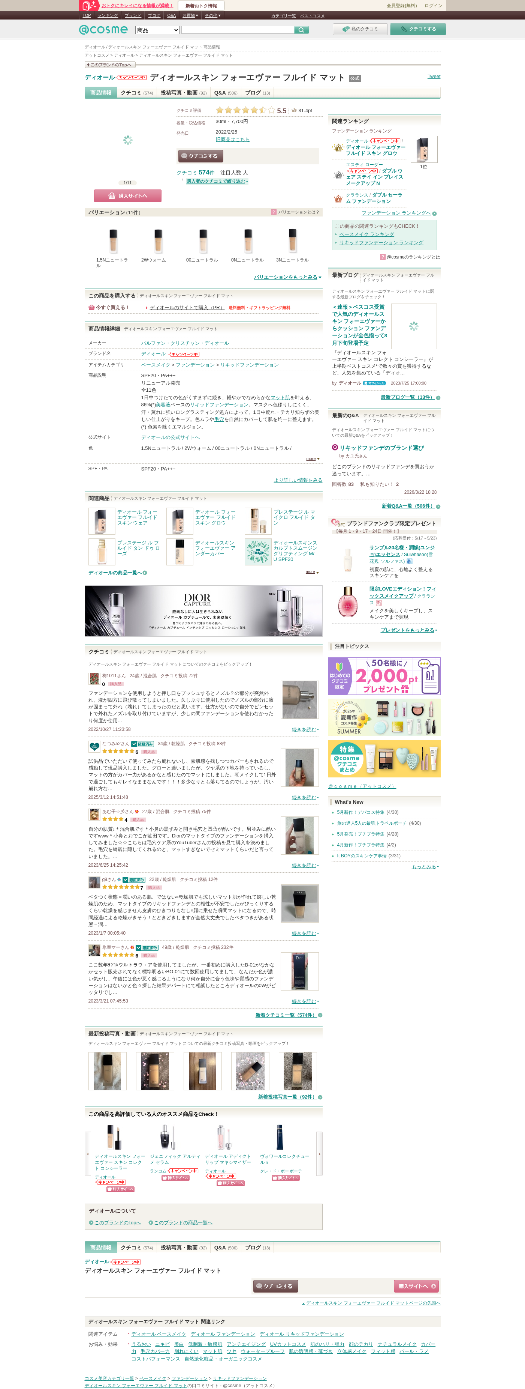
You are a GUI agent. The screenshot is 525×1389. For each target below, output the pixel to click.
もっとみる (424, 866)
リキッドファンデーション (249, 365)
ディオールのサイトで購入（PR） (187, 307)
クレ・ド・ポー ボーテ (281, 1171)
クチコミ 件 (195, 173)
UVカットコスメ (288, 1344)
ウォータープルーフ (263, 1351)
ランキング (107, 15)
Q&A (171, 15)
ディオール (100, 77)
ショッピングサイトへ (120, 1189)
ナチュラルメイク (397, 1344)
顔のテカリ (361, 1344)
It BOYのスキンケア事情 (362, 855)
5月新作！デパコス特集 (361, 812)
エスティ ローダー (364, 164)
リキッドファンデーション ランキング (382, 242)
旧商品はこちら (233, 139)
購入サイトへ (128, 195)
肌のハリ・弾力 (327, 1344)
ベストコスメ (312, 16)
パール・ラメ (414, 1351)
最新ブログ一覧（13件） (408, 397)
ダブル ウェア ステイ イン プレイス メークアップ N (375, 177)
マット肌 (280, 397)
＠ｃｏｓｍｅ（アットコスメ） (362, 786)
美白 (179, 1344)
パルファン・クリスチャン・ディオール (185, 343)
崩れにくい (186, 1351)
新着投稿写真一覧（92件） (287, 1097)
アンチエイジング (246, 1344)
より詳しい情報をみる (298, 480)
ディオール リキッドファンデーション (302, 1334)
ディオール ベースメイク (159, 1334)
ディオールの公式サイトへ (170, 437)
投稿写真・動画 (184, 93)
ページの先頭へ (373, 1303)
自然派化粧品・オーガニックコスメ (223, 1359)
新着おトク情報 (201, 6)
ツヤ (231, 1351)
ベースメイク (156, 365)
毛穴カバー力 (155, 1351)
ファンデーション (195, 365)
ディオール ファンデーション (223, 1334)
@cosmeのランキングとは (414, 257)
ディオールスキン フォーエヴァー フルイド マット (247, 77)
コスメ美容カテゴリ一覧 (109, 1378)
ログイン (434, 5)
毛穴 (219, 419)
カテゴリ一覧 (283, 16)
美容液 (163, 404)
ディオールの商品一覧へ (115, 573)
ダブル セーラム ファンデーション (374, 198)
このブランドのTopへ (117, 1222)
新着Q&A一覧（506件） (408, 506)
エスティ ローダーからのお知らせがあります (362, 170)
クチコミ (137, 93)
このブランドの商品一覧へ (183, 1222)
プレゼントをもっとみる (407, 630)
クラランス (357, 195)
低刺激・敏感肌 (205, 1344)
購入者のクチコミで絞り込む (216, 181)
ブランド (133, 15)
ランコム (158, 1171)
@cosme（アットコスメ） (250, 1385)
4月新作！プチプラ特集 (361, 845)
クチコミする (200, 156)
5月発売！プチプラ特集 (361, 834)
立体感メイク (351, 1351)
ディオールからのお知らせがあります (131, 77)
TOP (87, 15)
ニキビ (162, 1344)
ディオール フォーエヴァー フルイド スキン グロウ (376, 150)
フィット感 (383, 1351)
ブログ (154, 15)
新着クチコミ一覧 (286, 1015)
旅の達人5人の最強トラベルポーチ (372, 823)
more (311, 458)
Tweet (434, 76)
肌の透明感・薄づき (311, 1351)
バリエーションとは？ (299, 212)
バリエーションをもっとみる (285, 277)
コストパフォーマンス (156, 1359)
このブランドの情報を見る (110, 64)
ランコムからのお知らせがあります (183, 1170)
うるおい (141, 1344)
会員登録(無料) (402, 5)
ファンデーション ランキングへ (396, 213)
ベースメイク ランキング (367, 234)
